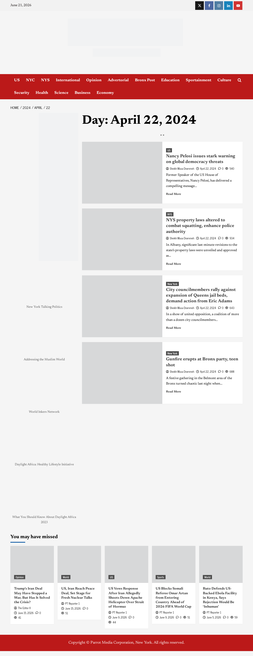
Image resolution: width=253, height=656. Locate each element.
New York (172, 284)
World (66, 577)
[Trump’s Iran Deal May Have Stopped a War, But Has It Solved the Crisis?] (32, 564)
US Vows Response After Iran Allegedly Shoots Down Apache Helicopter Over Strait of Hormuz (126, 598)
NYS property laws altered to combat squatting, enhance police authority (200, 226)
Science (61, 93)
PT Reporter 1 (72, 603)
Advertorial (118, 80)
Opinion (94, 80)
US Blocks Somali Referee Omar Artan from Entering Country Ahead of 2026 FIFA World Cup (173, 598)
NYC (30, 80)
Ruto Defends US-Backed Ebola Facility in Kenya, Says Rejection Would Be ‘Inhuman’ (220, 598)
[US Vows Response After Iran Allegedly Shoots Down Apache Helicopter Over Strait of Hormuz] (126, 564)
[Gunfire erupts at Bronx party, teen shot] (122, 373)
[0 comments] (221, 168)
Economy (105, 93)
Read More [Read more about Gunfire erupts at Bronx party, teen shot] (173, 391)
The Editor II (24, 608)
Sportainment (198, 80)
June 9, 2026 (119, 617)
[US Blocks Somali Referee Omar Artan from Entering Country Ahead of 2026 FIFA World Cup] (173, 564)
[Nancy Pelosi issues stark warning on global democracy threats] (122, 173)
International (68, 80)
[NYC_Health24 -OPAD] (58, 187)
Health (42, 93)
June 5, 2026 (214, 617)
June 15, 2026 (26, 613)
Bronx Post (145, 80)
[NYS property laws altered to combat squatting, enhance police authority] (122, 239)
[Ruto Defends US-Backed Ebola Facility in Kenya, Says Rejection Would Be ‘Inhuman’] (221, 564)
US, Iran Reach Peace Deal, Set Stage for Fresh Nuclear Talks (78, 593)
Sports (160, 577)
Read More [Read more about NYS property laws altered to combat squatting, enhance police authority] (173, 264)
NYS (45, 80)
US (17, 80)
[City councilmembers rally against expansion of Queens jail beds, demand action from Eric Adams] (122, 306)
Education (170, 80)
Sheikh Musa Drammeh (182, 168)
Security (21, 93)
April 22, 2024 (208, 168)
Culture (224, 80)
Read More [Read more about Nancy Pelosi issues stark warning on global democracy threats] (173, 194)
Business (82, 93)
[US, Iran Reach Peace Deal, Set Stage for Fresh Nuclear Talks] (79, 564)
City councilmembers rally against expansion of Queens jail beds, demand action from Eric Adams (201, 296)
